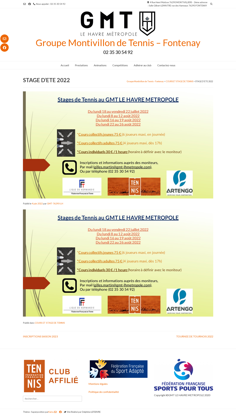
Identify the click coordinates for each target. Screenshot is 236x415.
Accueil (65, 65)
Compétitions (120, 65)
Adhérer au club (142, 65)
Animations (100, 65)
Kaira (50, 412)
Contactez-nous (166, 65)
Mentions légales (98, 383)
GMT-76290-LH (55, 203)
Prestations (81, 65)
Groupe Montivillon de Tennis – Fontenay (118, 42)
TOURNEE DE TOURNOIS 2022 (194, 336)
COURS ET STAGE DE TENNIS (50, 323)
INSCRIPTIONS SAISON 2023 (40, 336)
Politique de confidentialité (103, 391)
